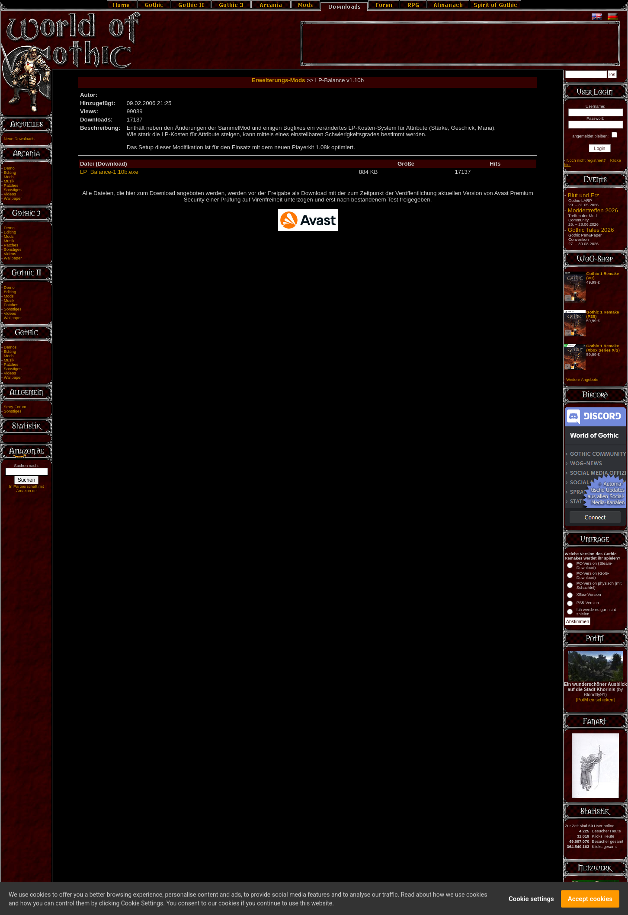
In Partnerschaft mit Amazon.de (26, 488)
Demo (9, 168)
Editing (10, 172)
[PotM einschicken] (595, 699)
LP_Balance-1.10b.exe (109, 172)
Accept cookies (590, 903)
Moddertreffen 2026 (593, 210)
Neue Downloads (19, 139)
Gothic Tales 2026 (591, 230)
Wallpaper (13, 198)
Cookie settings (531, 903)
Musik (9, 181)
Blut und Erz (583, 195)
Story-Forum (15, 407)
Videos (10, 194)
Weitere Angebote (582, 380)
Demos (10, 347)
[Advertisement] (460, 43)
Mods (9, 177)
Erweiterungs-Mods (278, 80)
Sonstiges (13, 190)
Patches (11, 185)
